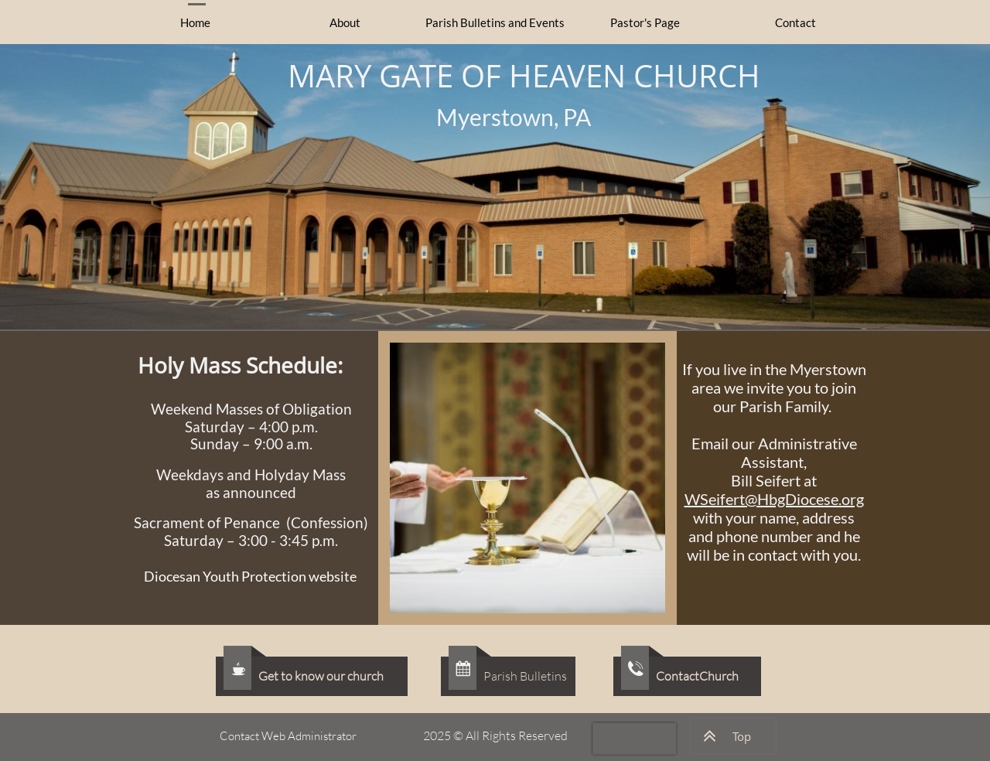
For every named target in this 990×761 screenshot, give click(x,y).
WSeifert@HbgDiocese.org (774, 499)
